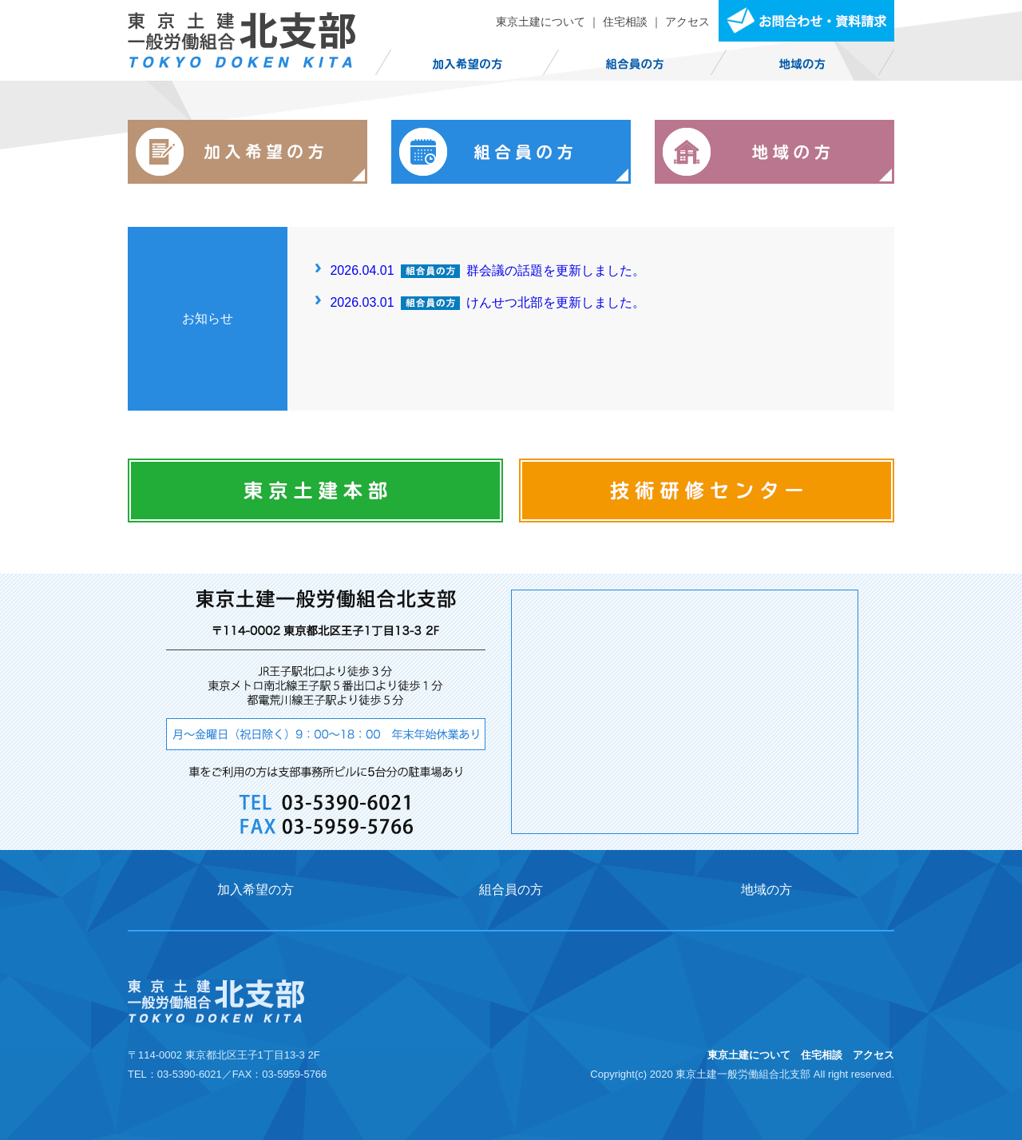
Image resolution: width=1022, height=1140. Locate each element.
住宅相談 (625, 21)
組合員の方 (511, 889)
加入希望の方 (255, 889)
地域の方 (766, 889)
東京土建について (540, 21)
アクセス (687, 21)
